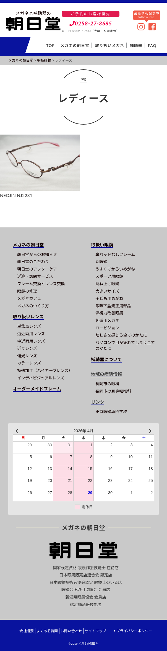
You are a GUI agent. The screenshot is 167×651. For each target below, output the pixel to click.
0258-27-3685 (90, 23)
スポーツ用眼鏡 (109, 276)
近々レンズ (27, 348)
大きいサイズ (107, 291)
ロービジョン (107, 328)
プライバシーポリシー (134, 631)
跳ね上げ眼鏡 (107, 283)
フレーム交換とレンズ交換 (41, 283)
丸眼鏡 (101, 261)
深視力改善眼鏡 (109, 313)
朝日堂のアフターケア (37, 269)
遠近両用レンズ (31, 333)
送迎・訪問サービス (35, 276)
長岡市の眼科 (107, 383)
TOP (50, 45)
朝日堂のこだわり (33, 261)
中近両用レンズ (31, 341)
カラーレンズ (29, 363)
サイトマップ (95, 631)
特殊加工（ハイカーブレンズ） (44, 370)
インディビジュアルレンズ (40, 378)
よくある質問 (47, 631)
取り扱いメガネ (109, 45)
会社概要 (26, 631)
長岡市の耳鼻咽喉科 (113, 391)
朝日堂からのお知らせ (37, 254)
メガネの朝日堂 (74, 45)
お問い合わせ (71, 631)
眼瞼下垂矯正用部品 (113, 305)
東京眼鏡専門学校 (111, 411)
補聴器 (136, 45)
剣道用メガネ (107, 320)
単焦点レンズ (29, 326)
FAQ (152, 45)
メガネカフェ (29, 298)
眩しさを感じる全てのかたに (121, 335)
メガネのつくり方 (33, 305)
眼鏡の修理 (27, 291)
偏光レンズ (27, 355)
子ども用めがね (109, 298)
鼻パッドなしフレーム (115, 254)
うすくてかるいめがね (115, 269)
